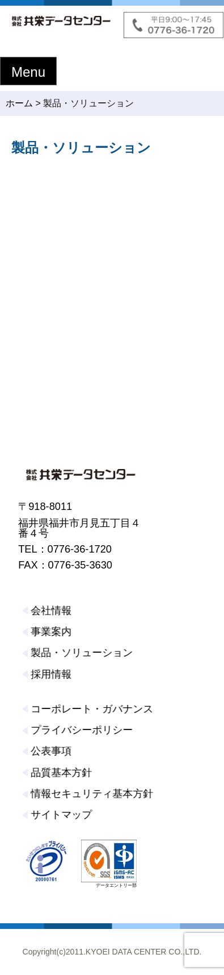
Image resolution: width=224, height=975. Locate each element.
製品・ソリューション (80, 652)
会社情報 (49, 610)
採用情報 (49, 674)
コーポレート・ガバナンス (90, 709)
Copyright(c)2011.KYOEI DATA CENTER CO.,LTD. (112, 951)
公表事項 (49, 751)
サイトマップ (60, 814)
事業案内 (49, 631)
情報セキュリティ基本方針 (90, 793)
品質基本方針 (60, 772)
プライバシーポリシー (80, 730)
